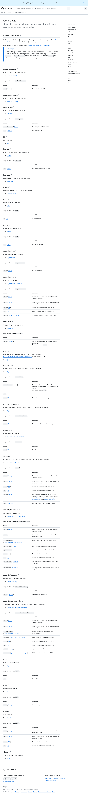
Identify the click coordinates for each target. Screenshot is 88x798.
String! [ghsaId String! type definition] (11, 594)
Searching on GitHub (38, 498)
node (6, 199)
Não (14, 778)
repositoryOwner (11, 404)
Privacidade (24, 792)
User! (8, 759)
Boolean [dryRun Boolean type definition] (11, 341)
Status (30, 792)
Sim (7, 778)
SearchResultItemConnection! (16, 463)
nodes (6, 225)
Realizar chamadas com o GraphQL (38, 45)
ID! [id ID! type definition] (7, 218)
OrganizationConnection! (14, 284)
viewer (7, 752)
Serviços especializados (44, 792)
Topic (8, 666)
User (8, 692)
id (5, 137)
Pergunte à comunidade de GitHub (55, 778)
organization (9, 251)
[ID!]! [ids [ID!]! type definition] (9, 244)
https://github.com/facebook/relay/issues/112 (17, 356)
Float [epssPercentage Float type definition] (14, 546)
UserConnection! (12, 718)
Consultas (23, 12)
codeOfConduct (10, 69)
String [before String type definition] (10, 302)
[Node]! (9, 232)
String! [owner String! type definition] (10, 398)
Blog (53, 792)
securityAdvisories (11, 510)
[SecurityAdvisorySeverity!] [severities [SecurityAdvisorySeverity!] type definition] (19, 653)
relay (6, 351)
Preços (35, 792)
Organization (11, 258)
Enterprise (10, 114)
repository (8, 365)
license (7, 149)
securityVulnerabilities (13, 601)
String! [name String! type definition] (10, 394)
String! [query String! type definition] (10, 494)
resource (7, 430)
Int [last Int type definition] (8, 311)
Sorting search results (50, 499)
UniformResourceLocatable (15, 437)
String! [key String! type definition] (9, 89)
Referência (16, 12)
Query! (9, 360)
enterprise (8, 107)
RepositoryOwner (12, 411)
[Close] (83, 3)
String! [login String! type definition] (10, 270)
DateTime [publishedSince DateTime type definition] (15, 561)
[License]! (10, 182)
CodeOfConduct (12, 76)
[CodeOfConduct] (12, 102)
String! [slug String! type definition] (10, 130)
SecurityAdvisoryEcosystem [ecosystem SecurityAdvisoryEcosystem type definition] (17, 637)
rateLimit (8, 322)
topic (6, 659)
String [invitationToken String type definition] (16, 127)
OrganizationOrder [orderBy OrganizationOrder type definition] (14, 315)
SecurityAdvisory (12, 582)
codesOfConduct (11, 95)
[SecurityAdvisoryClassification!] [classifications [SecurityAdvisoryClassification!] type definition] (14, 542)
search (7, 456)
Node (8, 206)
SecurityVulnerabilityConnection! (17, 608)
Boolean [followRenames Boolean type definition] (15, 385)
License (9, 156)
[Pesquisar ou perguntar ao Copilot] (53, 8)
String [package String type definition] (11, 649)
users (6, 711)
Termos (17, 792)
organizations (9, 277)
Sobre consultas (12, 35)
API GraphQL (7, 12)
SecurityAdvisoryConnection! (16, 516)
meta (6, 187)
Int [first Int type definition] (9, 307)
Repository (10, 372)
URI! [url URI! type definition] (8, 450)
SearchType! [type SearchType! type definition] (11, 503)
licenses (7, 175)
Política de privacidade (8, 781)
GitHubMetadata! (12, 194)
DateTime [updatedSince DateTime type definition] (14, 567)
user (6, 685)
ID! (8, 144)
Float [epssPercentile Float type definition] (14, 550)
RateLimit (10, 328)
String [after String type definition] (10, 297)
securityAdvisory (11, 575)
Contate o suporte (50, 780)
